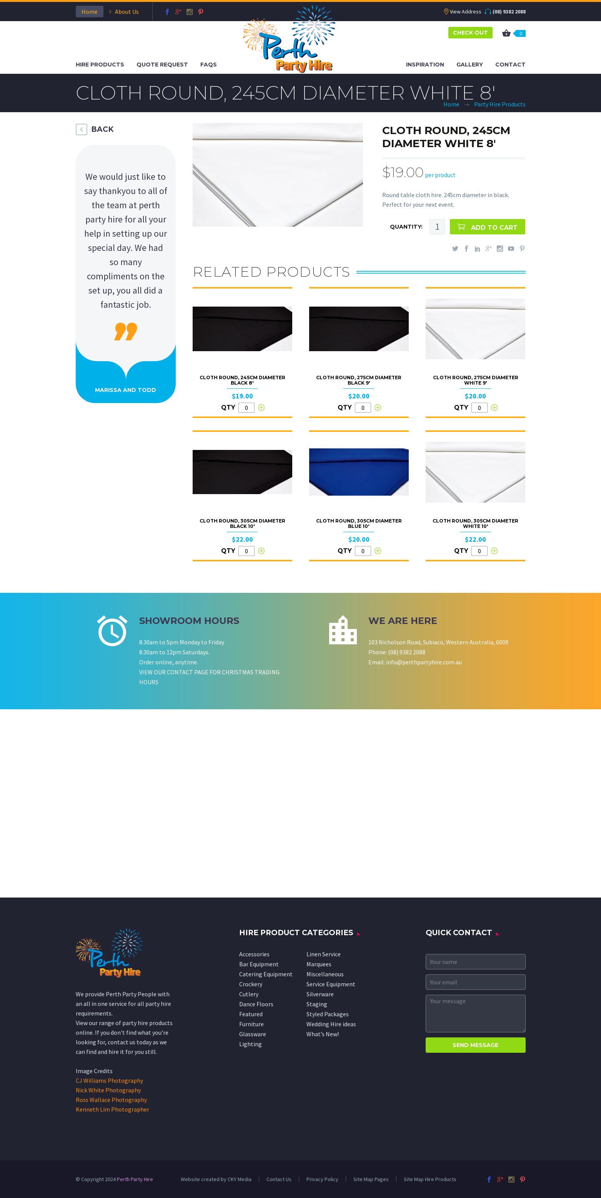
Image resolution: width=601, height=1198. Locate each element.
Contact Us (278, 1179)
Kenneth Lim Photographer (112, 1109)
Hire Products (100, 64)
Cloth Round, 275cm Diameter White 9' (475, 380)
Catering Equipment (266, 974)
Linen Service (323, 954)
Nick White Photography (108, 1090)
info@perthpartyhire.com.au (424, 662)
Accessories (254, 954)
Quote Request (162, 64)
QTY (228, 407)
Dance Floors (256, 1004)
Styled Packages (327, 1014)
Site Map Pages (371, 1179)
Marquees (318, 964)
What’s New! (322, 1034)
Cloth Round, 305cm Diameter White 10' (475, 523)
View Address (465, 11)
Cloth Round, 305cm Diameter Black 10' (242, 523)
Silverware (320, 994)
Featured (251, 1014)
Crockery (250, 984)
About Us (127, 11)
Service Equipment (330, 984)
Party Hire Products (500, 104)
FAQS (208, 64)
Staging (316, 1004)
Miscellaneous (325, 974)
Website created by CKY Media (216, 1179)
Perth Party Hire (135, 1179)
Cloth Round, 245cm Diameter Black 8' (242, 380)
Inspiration (425, 64)
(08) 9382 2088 (509, 11)
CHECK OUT (470, 32)
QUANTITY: (406, 226)
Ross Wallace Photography (111, 1099)
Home (90, 11)
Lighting (250, 1044)
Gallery (469, 64)
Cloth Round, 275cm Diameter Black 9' (358, 380)
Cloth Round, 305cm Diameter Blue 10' (359, 523)
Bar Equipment (259, 964)
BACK (102, 129)
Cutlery (248, 994)
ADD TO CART (494, 227)
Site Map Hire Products (430, 1179)
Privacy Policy (322, 1179)
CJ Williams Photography (109, 1080)
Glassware (252, 1034)
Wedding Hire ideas (331, 1024)
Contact (510, 64)
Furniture (251, 1024)
